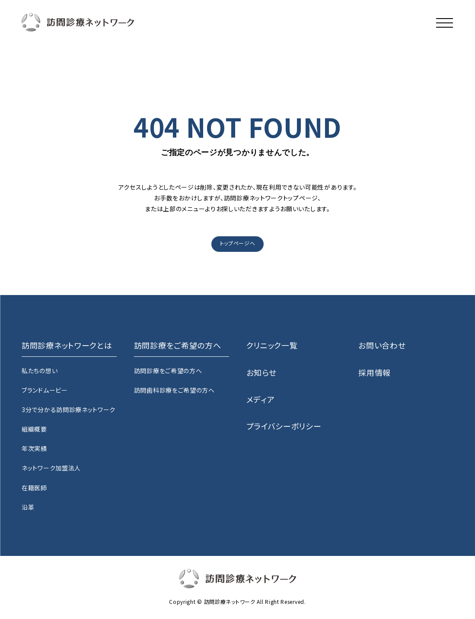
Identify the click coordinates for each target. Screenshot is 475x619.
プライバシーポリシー (284, 426)
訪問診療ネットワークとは (67, 345)
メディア (260, 399)
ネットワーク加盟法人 (51, 467)
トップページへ (237, 243)
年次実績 (34, 448)
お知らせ (261, 372)
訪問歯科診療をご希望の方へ (174, 390)
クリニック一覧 (272, 345)
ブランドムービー (45, 390)
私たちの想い (39, 370)
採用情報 (374, 372)
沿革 (28, 507)
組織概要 (34, 429)
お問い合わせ (381, 345)
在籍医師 (34, 487)
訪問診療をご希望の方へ (168, 370)
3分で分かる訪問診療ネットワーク (68, 409)
